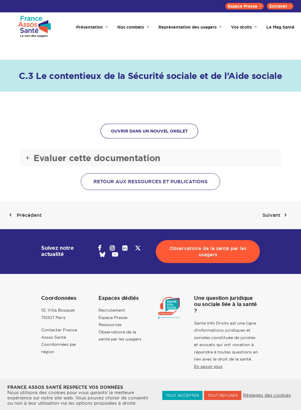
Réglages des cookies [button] (267, 395)
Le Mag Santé (280, 30)
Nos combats (133, 30)
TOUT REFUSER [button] (223, 395)
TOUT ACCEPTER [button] (182, 395)
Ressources (110, 324)
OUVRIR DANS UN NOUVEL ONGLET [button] (149, 131)
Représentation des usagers (189, 30)
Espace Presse (244, 6)
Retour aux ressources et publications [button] (150, 181)
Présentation (92, 30)
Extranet (280, 6)
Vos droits (244, 30)
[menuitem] (245, 6)
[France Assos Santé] (33, 30)
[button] (99, 249)
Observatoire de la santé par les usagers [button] (208, 251)
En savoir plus (208, 366)
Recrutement (111, 310)
